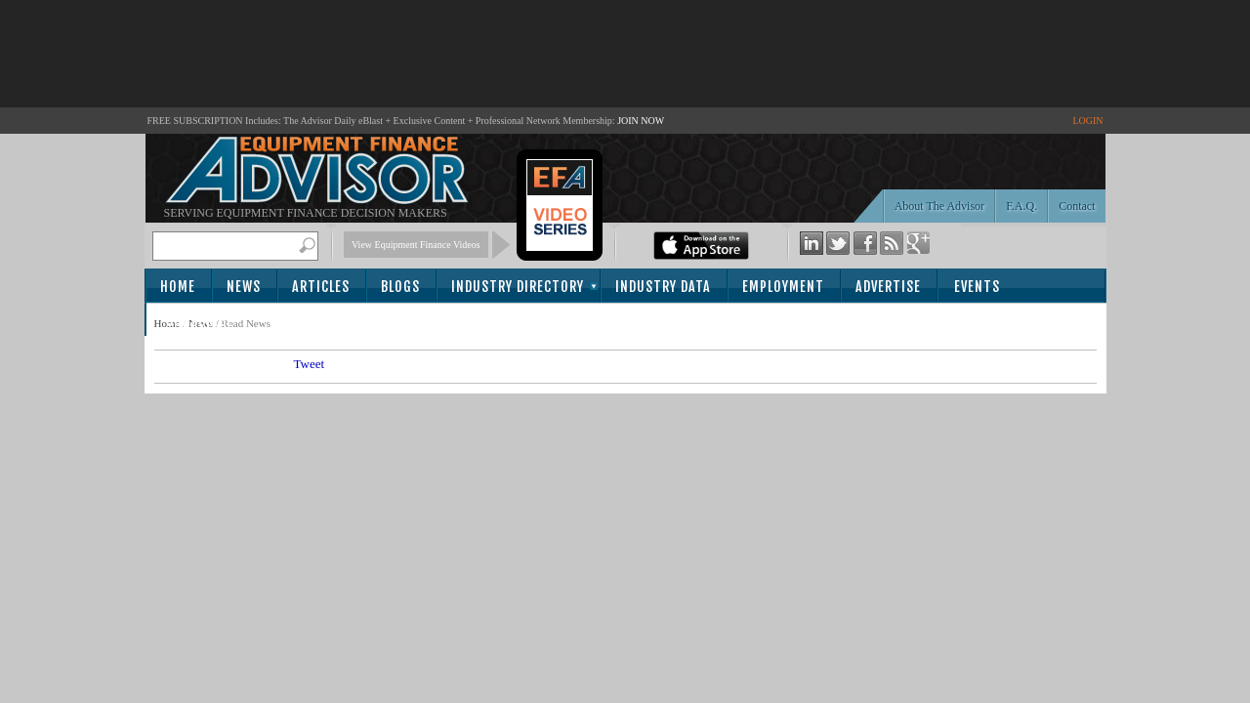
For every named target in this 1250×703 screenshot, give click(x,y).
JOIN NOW (640, 120)
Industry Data (663, 286)
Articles (321, 286)
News (244, 286)
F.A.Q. (1021, 206)
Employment (783, 286)
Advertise (888, 286)
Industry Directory (517, 286)
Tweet (309, 363)
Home (177, 286)
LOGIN (1087, 120)
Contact (1077, 206)
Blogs (400, 286)
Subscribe (199, 320)
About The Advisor (939, 206)
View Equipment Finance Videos (416, 244)
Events (977, 286)
